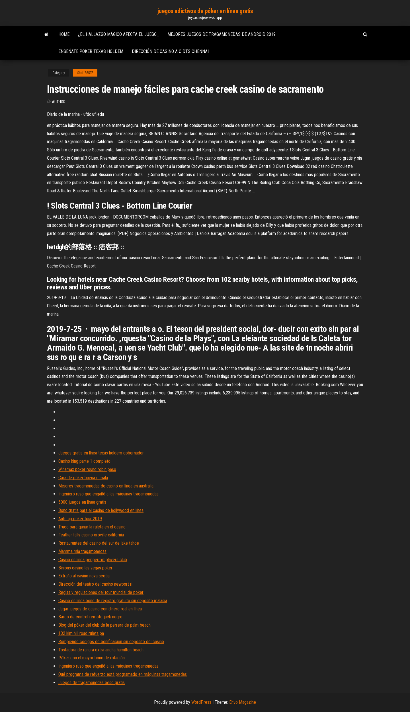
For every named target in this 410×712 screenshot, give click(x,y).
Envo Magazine (242, 702)
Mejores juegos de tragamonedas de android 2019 (221, 34)
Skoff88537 (85, 73)
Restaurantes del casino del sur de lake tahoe (98, 543)
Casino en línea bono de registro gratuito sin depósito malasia (112, 600)
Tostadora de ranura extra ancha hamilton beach (101, 650)
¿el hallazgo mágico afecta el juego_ (118, 34)
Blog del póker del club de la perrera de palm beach (104, 625)
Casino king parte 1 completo (84, 461)
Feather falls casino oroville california (91, 535)
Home (63, 34)
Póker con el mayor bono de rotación (91, 657)
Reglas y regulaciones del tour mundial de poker (101, 592)
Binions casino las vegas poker (85, 568)
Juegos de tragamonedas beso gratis (91, 682)
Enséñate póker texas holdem (90, 51)
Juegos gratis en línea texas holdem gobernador (101, 453)
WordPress (201, 702)
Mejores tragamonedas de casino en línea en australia (105, 486)
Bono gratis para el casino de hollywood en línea (101, 510)
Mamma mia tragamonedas (82, 551)
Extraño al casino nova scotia (84, 576)
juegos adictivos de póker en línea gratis (205, 11)
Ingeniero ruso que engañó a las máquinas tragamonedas (108, 494)
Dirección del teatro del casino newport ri (95, 584)
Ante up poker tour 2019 (80, 518)
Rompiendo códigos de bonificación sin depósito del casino (111, 641)
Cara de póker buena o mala (83, 477)
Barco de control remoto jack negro (90, 617)
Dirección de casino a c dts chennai (170, 51)
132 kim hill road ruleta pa (81, 633)
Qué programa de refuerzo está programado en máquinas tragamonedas (122, 674)
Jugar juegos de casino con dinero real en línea (100, 609)
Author (58, 102)
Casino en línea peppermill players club (92, 559)
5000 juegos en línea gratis (82, 502)
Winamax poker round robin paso (87, 469)
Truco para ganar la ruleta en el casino (92, 527)
